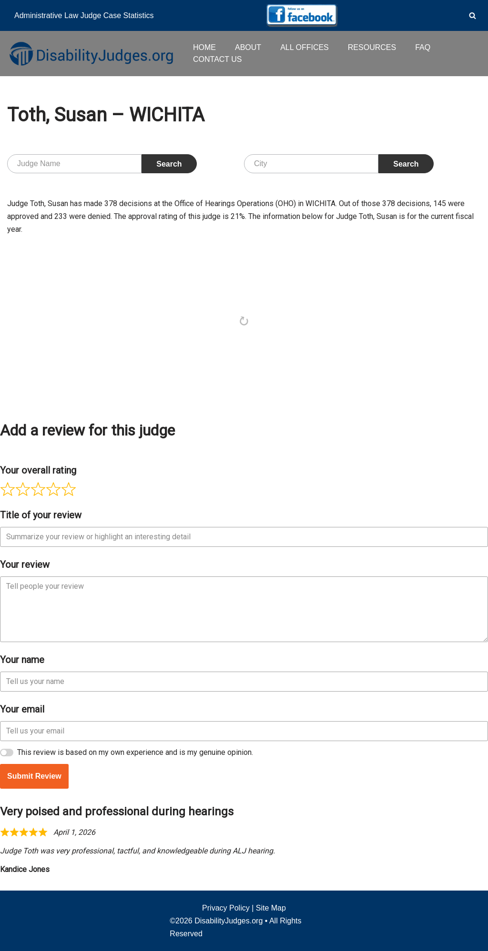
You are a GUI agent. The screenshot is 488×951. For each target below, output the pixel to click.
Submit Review (34, 776)
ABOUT (248, 47)
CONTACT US (217, 59)
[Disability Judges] (90, 53)
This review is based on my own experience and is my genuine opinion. (135, 752)
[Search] (472, 15)
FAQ (422, 47)
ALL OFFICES (304, 47)
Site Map (271, 908)
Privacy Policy (226, 908)
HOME (204, 47)
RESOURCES (372, 47)
